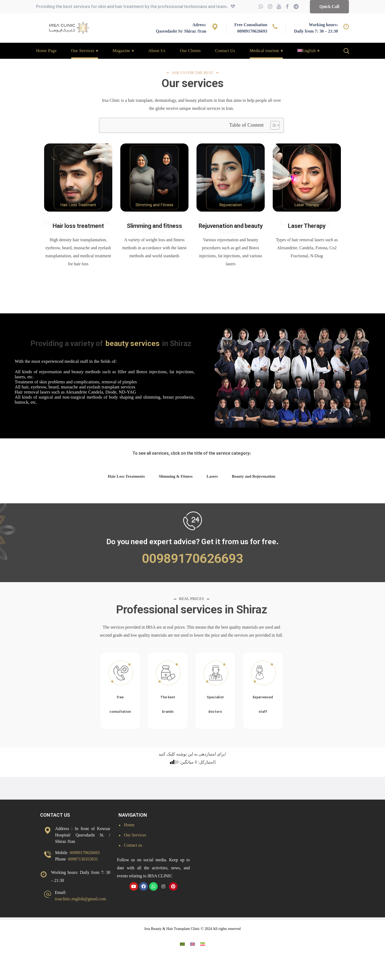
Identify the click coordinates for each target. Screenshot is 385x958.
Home (129, 825)
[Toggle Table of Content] (272, 125)
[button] (329, 6)
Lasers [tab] (212, 476)
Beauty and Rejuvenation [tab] (253, 476)
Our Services (135, 835)
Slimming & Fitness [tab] (176, 476)
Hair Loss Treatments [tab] (126, 476)
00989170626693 (252, 31)
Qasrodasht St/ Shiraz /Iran (181, 31)
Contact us (133, 845)
